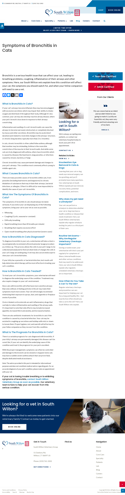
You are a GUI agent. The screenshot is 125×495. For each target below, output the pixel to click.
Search (15, 492)
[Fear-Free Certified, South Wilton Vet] (105, 80)
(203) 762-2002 (38, 3)
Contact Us (65, 150)
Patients (61, 21)
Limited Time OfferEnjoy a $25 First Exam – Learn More (61, 29)
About (24, 21)
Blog (78, 21)
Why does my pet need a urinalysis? (71, 200)
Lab (71, 21)
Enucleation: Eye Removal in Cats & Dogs (69, 165)
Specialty (49, 21)
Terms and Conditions (9, 490)
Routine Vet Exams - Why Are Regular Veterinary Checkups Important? (70, 240)
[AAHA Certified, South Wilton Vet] (105, 90)
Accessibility (6, 492)
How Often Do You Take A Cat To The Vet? (71, 282)
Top (122, 484)
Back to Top (30, 492)
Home (98, 447)
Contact (96, 21)
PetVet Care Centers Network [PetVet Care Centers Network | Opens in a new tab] (113, 492)
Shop (100, 3)
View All (63, 158)
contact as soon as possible (25, 380)
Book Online (114, 3)
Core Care (35, 21)
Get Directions (41, 467)
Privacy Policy (22, 490)
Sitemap (21, 492)
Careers (86, 21)
